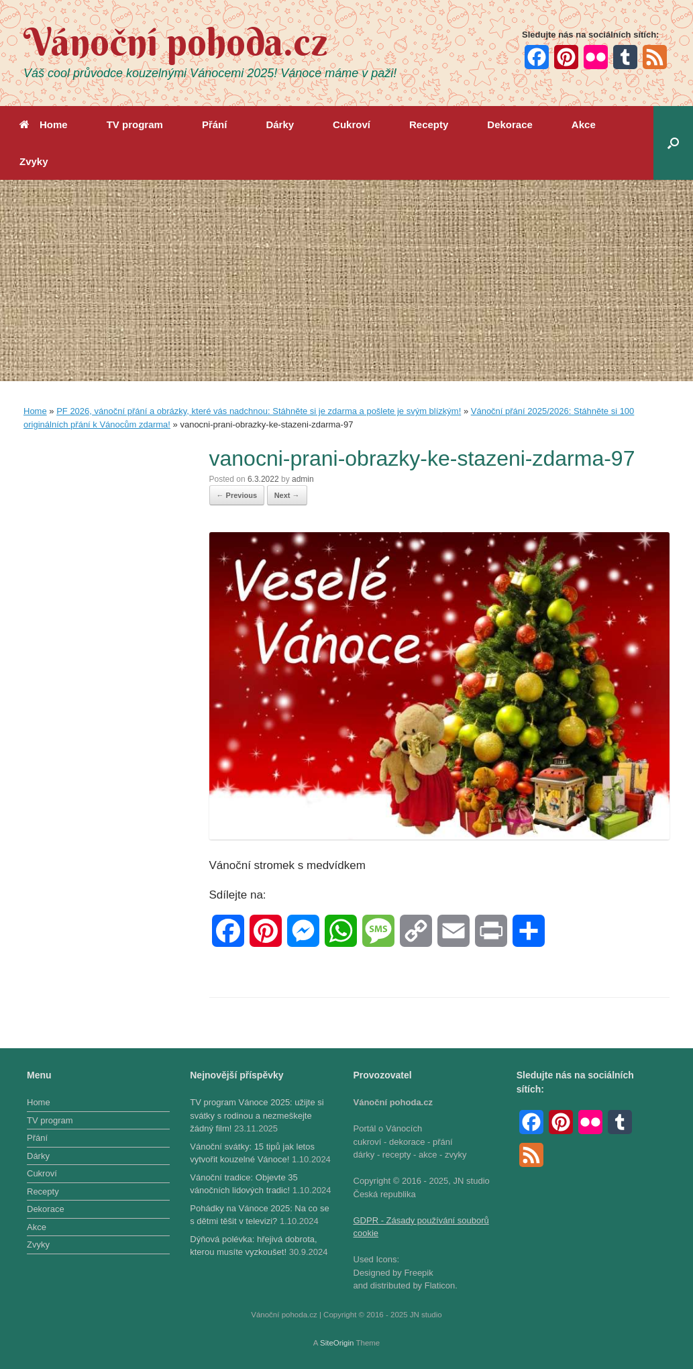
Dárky (280, 124)
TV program (135, 124)
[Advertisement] (346, 280)
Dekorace (510, 124)
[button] (673, 143)
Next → (287, 495)
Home (43, 124)
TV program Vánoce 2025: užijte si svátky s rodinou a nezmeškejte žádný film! (256, 1115)
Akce (584, 124)
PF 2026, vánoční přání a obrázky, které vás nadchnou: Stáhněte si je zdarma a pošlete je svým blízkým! (258, 411)
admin (303, 479)
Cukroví (351, 124)
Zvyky (33, 161)
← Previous (237, 495)
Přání (214, 124)
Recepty (428, 124)
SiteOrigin (337, 1343)
